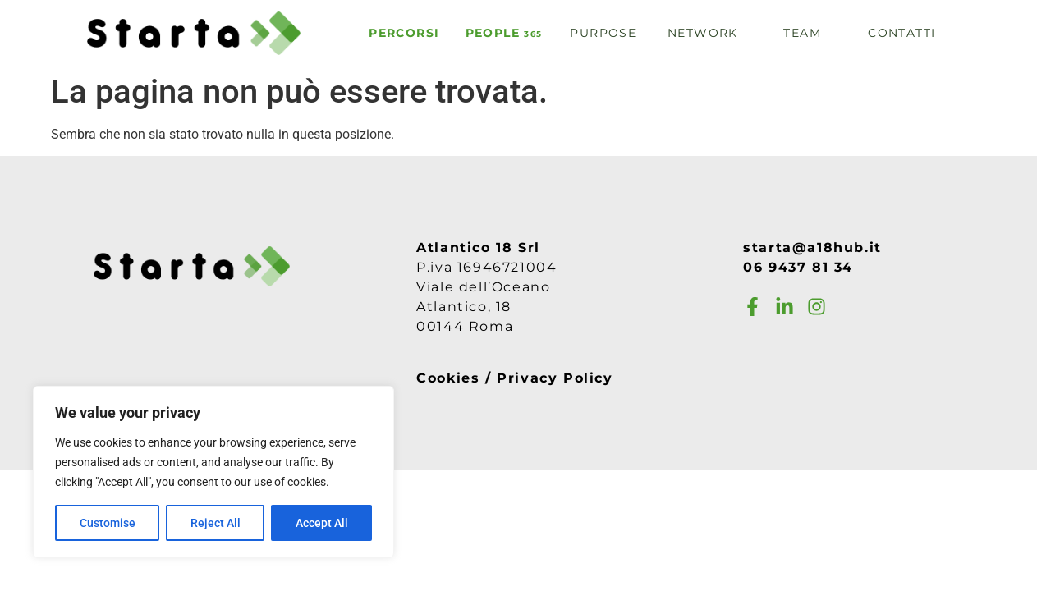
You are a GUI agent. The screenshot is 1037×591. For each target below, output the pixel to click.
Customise (107, 522)
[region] (213, 472)
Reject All (215, 522)
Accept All (322, 522)
